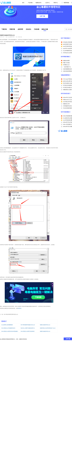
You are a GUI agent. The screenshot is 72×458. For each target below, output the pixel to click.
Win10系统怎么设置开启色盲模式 (28, 331)
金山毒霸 (62, 131)
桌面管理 (20, 29)
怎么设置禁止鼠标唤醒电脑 (7, 324)
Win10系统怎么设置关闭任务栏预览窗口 (9, 331)
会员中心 (47, 2)
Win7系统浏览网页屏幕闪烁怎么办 (11, 314)
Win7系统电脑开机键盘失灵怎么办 (28, 324)
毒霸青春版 (65, 2)
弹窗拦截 (12, 29)
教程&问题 (45, 29)
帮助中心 (56, 2)
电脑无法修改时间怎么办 (45, 324)
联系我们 (19, 308)
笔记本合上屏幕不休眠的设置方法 (28, 328)
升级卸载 (36, 29)
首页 (23, 2)
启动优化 (28, 29)
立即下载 (42, 16)
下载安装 (4, 29)
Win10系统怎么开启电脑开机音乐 (8, 328)
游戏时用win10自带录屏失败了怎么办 (47, 328)
